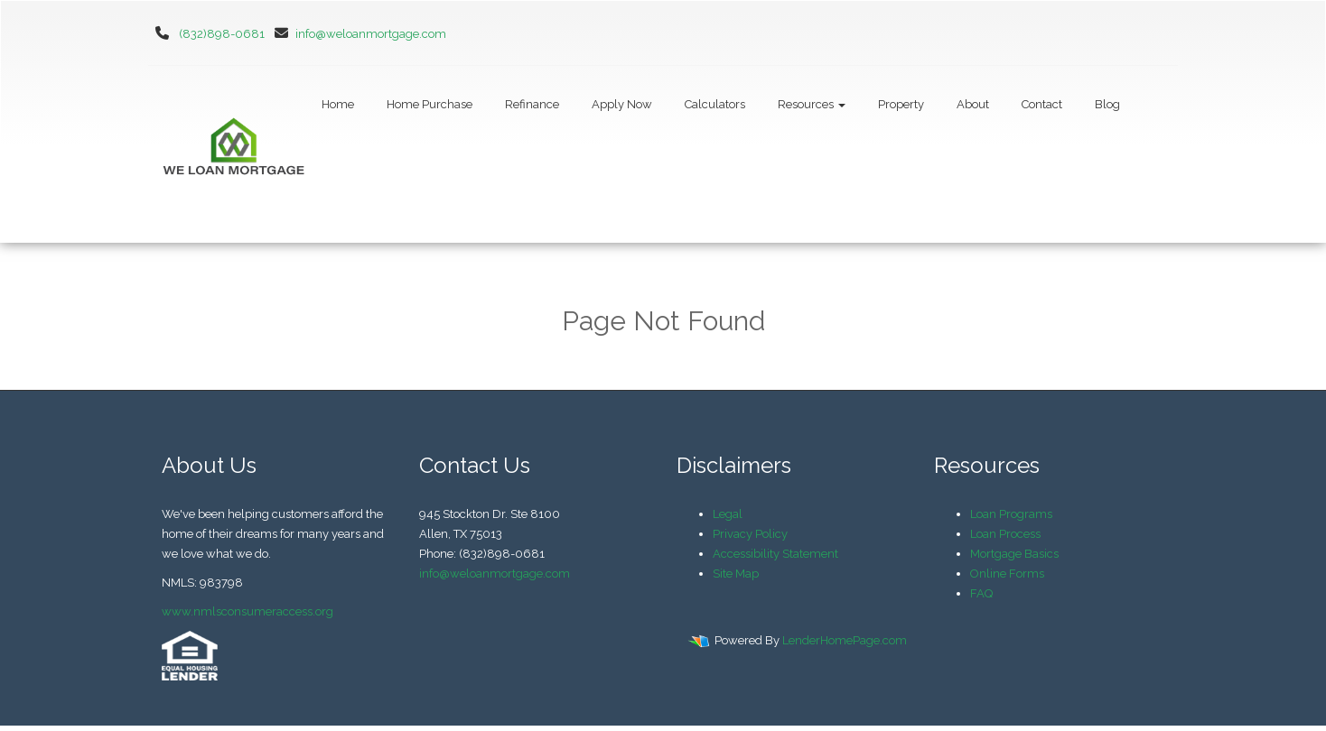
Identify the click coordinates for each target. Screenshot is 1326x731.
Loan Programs (1011, 514)
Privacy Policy (750, 534)
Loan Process (1005, 534)
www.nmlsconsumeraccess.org (247, 611)
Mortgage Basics (1014, 553)
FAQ (981, 593)
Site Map (736, 573)
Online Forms (1007, 573)
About (973, 104)
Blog (1107, 104)
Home (338, 104)
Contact (1042, 104)
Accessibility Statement (775, 553)
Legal (727, 514)
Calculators (715, 104)
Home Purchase (429, 104)
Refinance (532, 104)
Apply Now (622, 104)
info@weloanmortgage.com (356, 34)
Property (901, 104)
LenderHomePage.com (844, 640)
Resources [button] (811, 104)
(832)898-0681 (222, 34)
